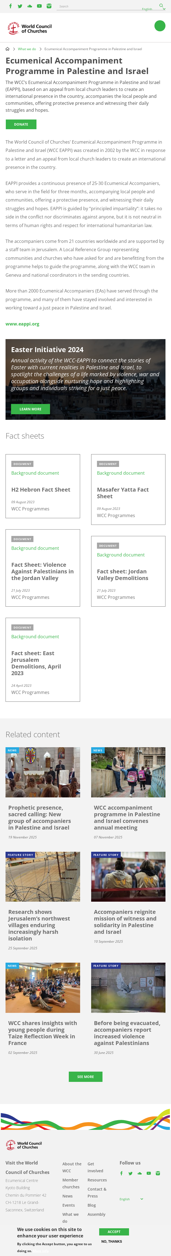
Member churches (71, 1183)
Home (7, 49)
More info (41, 1251)
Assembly (97, 1214)
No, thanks (111, 1242)
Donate (21, 124)
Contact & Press (97, 1192)
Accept (114, 1231)
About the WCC (71, 1167)
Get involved (95, 1167)
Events (68, 1205)
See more (85, 1076)
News (67, 1196)
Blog (92, 1205)
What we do (27, 49)
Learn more (30, 409)
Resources (97, 1180)
